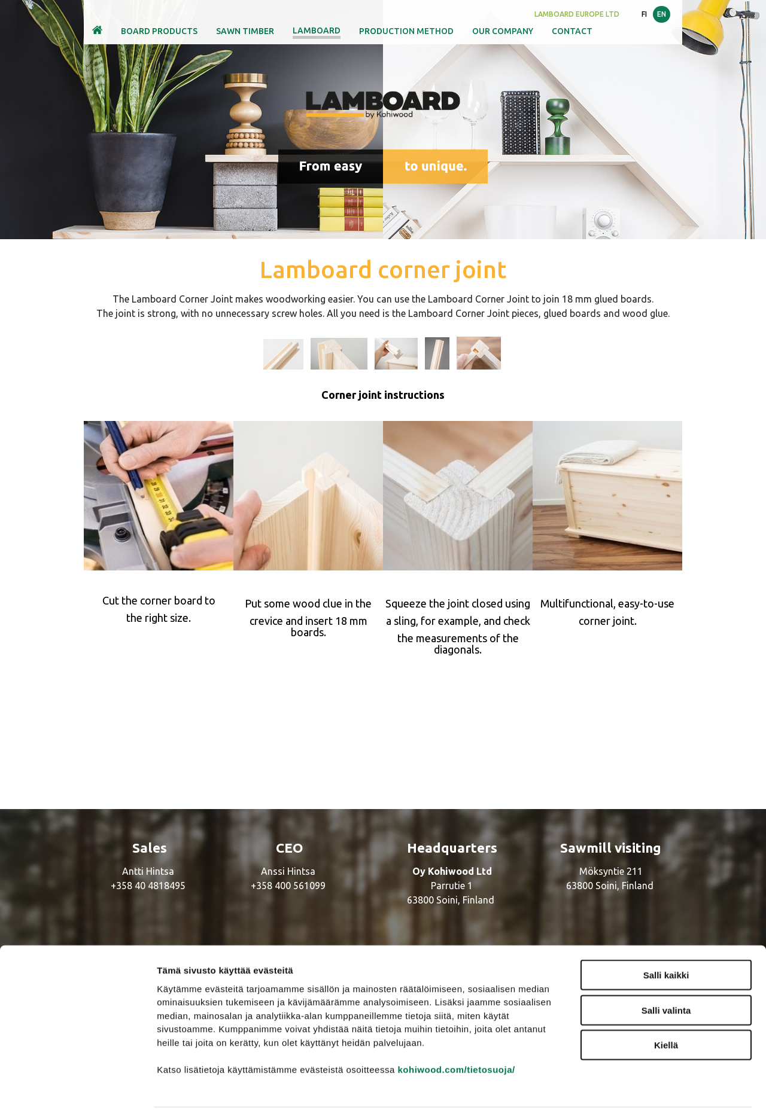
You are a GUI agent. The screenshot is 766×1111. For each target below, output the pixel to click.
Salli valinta (666, 967)
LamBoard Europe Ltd (576, 14)
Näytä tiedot (640, 1087)
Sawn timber (245, 31)
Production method (406, 31)
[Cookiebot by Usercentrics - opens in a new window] (77, 1088)
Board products (159, 31)
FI (644, 14)
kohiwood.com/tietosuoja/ (456, 1026)
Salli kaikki (666, 932)
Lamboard (317, 30)
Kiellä (666, 1002)
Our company (502, 31)
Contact (572, 31)
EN (661, 14)
